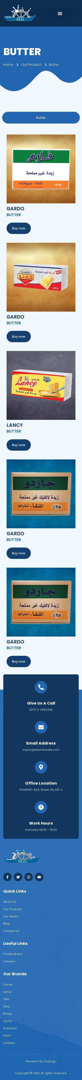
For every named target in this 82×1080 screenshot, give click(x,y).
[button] (60, 13)
